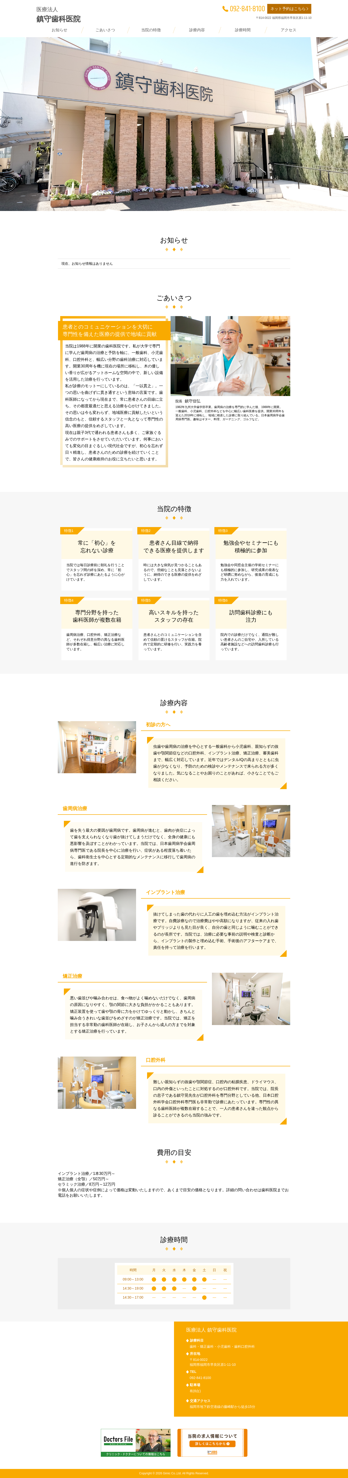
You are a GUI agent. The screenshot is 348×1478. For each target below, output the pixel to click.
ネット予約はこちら (290, 9)
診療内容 (197, 30)
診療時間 (243, 30)
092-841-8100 (243, 9)
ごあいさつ (105, 30)
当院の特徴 (151, 30)
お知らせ (59, 30)
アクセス (288, 30)
